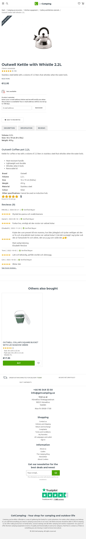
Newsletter (43, 457)
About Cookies (43, 459)
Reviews (41, 128)
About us (43, 449)
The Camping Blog (43, 454)
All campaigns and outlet (43, 437)
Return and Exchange (43, 427)
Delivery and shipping (43, 424)
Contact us (43, 421)
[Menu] (3, 3)
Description (9, 128)
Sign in (43, 440)
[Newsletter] (56, 473)
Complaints (43, 429)
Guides (43, 451)
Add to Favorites (12, 120)
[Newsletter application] (39, 473)
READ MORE (6, 78)
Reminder (38, 108)
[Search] (7, 3)
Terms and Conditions (43, 432)
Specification (26, 128)
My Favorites (43, 434)
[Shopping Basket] (83, 3)
